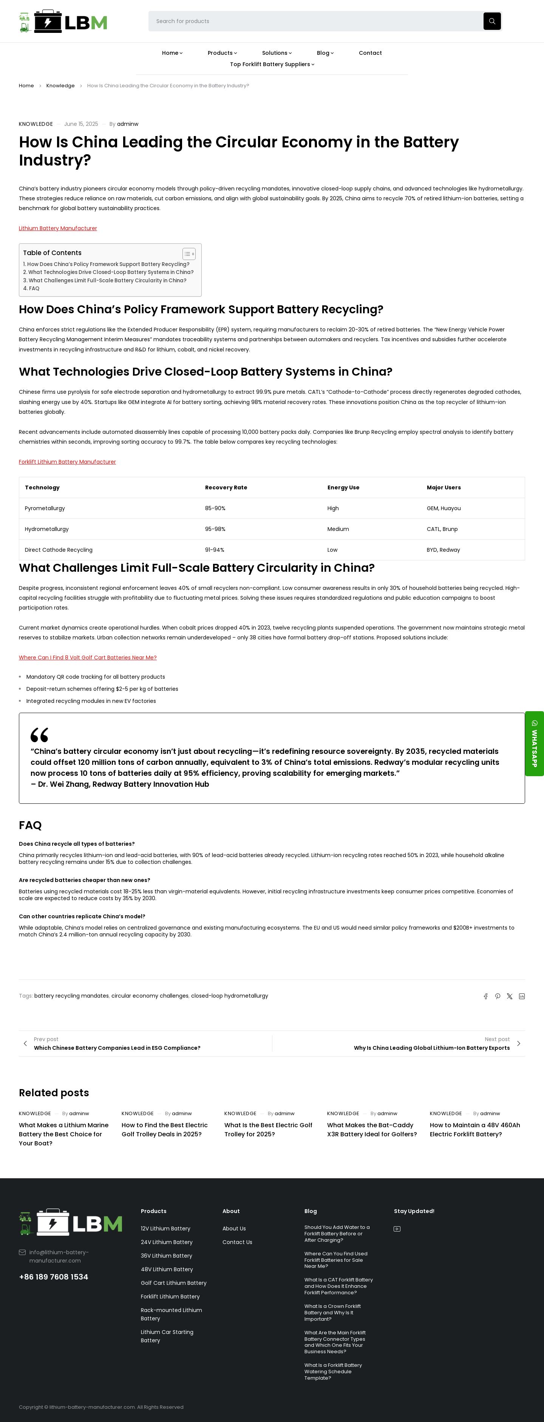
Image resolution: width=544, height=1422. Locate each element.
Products (154, 1211)
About (231, 1211)
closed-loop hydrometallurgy (229, 996)
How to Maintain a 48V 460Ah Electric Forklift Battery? (475, 1130)
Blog (310, 1211)
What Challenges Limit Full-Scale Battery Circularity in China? (108, 280)
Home (26, 85)
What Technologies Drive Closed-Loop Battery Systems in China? (111, 272)
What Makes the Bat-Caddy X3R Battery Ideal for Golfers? (372, 1130)
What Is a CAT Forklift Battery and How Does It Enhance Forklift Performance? (338, 1286)
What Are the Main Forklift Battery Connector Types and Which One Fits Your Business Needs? (335, 1342)
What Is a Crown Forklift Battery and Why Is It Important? (332, 1313)
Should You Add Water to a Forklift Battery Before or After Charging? (337, 1234)
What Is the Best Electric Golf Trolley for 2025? (268, 1130)
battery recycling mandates (71, 996)
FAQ (34, 288)
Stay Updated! (414, 1211)
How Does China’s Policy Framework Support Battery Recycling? (108, 264)
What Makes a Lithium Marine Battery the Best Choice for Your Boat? (63, 1134)
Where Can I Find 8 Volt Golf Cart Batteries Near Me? (88, 657)
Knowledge (60, 85)
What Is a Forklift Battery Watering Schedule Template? (333, 1372)
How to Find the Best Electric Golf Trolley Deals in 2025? (165, 1130)
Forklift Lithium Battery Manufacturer (67, 462)
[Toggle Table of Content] (185, 254)
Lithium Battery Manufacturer (58, 228)
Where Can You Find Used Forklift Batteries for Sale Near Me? (336, 1260)
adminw (127, 124)
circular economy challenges (150, 996)
